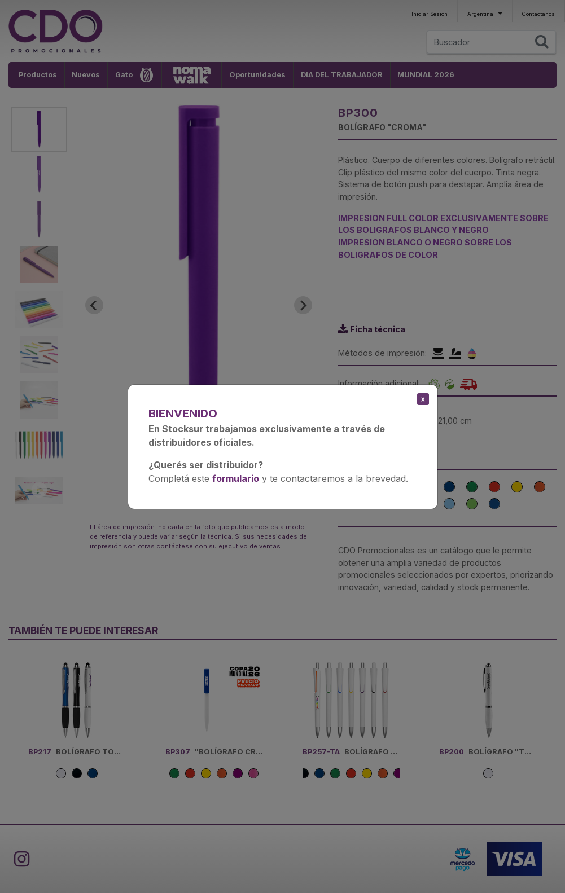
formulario (235, 478)
